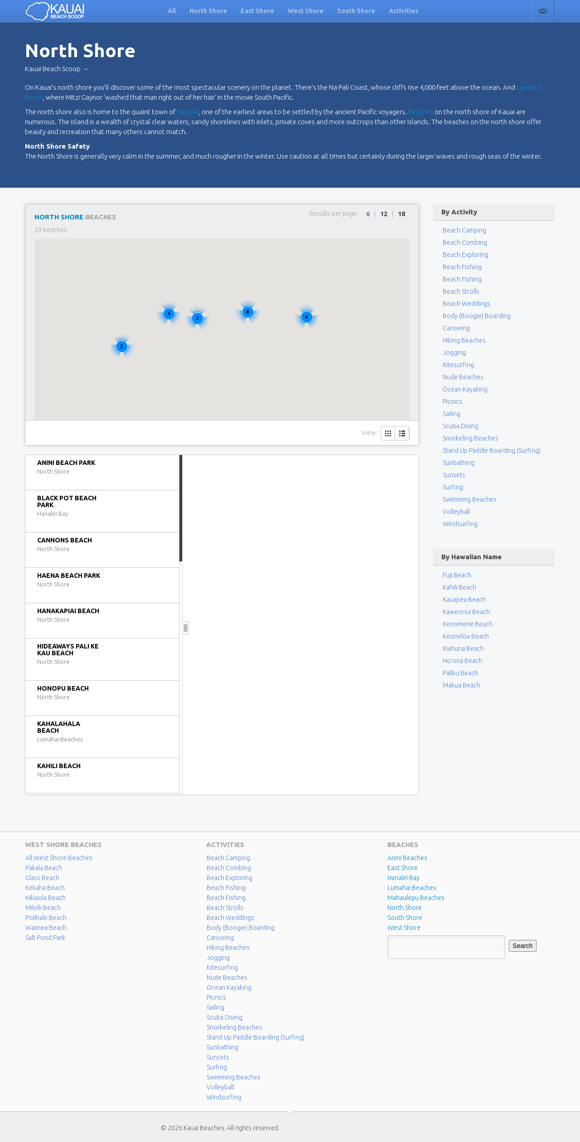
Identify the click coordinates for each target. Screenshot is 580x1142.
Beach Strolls (461, 291)
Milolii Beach (43, 907)
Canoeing (456, 328)
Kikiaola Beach (45, 897)
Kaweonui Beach (466, 611)
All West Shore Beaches (58, 857)
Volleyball (456, 511)
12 (383, 214)
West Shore (306, 11)
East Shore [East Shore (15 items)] (402, 867)
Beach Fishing (462, 267)
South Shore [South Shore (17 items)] (404, 917)
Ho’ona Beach (462, 660)
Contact (543, 11)
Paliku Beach (460, 673)
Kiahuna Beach (463, 648)
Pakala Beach (43, 867)
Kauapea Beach (464, 599)
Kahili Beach (459, 587)
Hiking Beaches (464, 340)
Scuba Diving (460, 426)
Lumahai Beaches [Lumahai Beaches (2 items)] (411, 887)
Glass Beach (42, 877)
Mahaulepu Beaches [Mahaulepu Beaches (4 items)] (416, 897)
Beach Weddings (466, 303)
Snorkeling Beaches (470, 438)
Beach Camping (228, 857)
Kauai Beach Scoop (53, 69)
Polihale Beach (46, 917)
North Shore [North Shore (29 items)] (404, 907)
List (402, 433)
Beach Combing (465, 242)
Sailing (451, 413)
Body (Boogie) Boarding (477, 315)
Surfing (453, 487)
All (172, 11)
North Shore (208, 11)
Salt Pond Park (45, 937)
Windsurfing (460, 523)
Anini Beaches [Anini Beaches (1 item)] (407, 857)
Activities (403, 11)
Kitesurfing (458, 364)
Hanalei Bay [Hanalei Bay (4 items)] (403, 877)
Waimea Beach (46, 927)
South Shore (356, 11)
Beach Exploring (465, 254)
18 (401, 214)
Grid (388, 433)
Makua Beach (461, 685)
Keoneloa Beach (466, 636)
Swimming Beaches (470, 499)
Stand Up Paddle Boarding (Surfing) (492, 450)
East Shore (257, 11)
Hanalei (188, 112)
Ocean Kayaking (465, 389)
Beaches (420, 112)
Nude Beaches (463, 377)
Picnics (452, 401)
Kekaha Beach (45, 887)
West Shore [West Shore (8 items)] (403, 927)
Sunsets (454, 475)
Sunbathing (458, 462)
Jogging (454, 352)
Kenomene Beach (468, 624)
